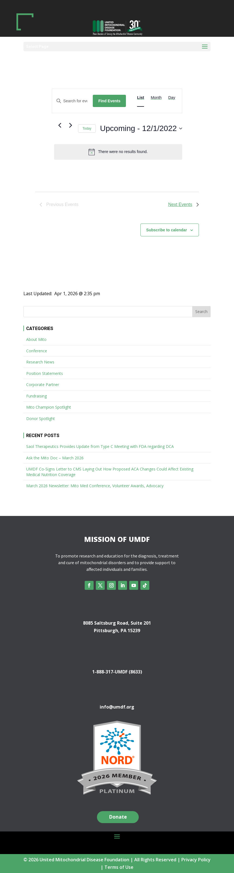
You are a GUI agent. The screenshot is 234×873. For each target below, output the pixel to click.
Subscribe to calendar (166, 230)
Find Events (109, 101)
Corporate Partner (42, 384)
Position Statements (44, 373)
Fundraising (36, 396)
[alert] (118, 152)
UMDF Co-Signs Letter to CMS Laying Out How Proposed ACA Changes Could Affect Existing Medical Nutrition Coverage (109, 471)
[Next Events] (70, 125)
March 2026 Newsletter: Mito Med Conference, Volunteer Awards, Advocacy (95, 485)
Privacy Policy (196, 860)
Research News (40, 362)
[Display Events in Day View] (171, 97)
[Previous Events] (59, 125)
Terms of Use (118, 867)
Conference (36, 350)
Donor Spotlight (40, 418)
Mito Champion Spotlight (48, 407)
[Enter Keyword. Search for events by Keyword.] (72, 101)
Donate (118, 817)
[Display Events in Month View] (156, 97)
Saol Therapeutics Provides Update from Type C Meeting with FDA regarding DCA (100, 446)
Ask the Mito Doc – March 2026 (55, 457)
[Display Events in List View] (140, 97)
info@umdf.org (117, 707)
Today (86, 128)
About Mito (36, 339)
